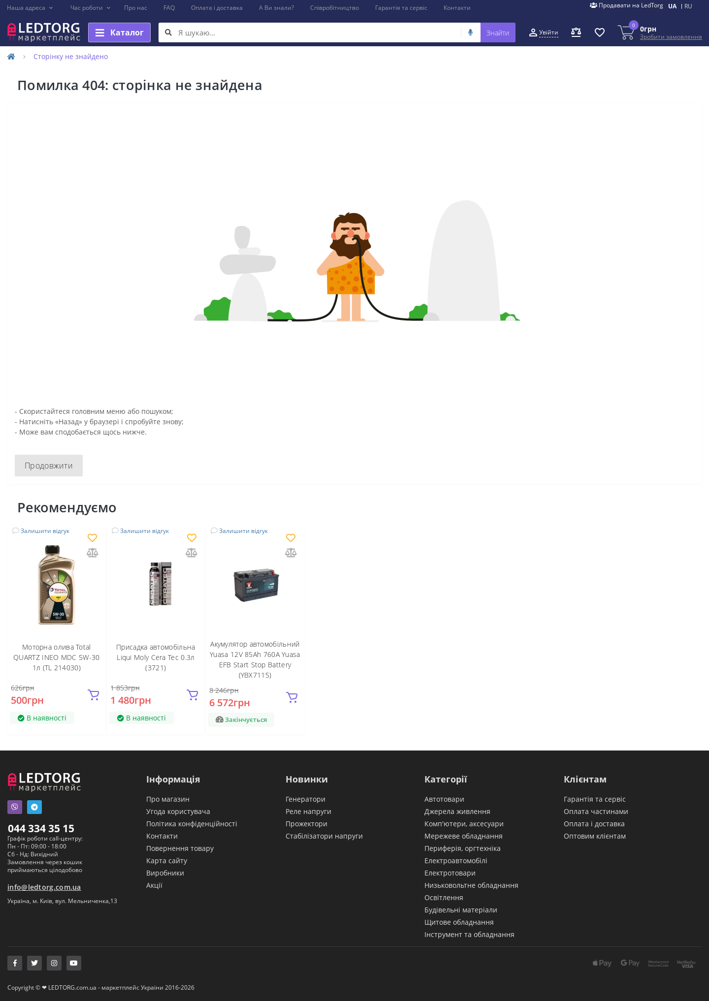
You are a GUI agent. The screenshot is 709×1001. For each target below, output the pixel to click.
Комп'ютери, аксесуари (464, 823)
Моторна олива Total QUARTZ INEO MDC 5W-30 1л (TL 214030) (56, 657)
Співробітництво (334, 7)
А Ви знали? (276, 7)
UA (672, 6)
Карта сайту (166, 860)
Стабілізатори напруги (324, 836)
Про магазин (168, 799)
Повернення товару (180, 848)
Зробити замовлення (671, 36)
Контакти (457, 7)
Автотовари (444, 799)
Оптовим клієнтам (595, 836)
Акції (154, 885)
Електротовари (450, 872)
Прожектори (306, 823)
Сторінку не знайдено (70, 56)
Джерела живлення (457, 811)
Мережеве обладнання (463, 836)
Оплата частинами (596, 811)
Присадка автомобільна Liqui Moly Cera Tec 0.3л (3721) (155, 657)
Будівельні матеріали (460, 909)
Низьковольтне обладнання (471, 885)
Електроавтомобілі (455, 860)
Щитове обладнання (459, 922)
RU (688, 6)
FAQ (169, 7)
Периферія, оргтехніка (462, 848)
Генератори (305, 799)
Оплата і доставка (217, 7)
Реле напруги (308, 811)
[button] (30, 8)
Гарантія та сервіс (401, 7)
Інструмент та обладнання (469, 934)
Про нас (135, 7)
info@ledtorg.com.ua (44, 887)
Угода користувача (178, 811)
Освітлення (443, 897)
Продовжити (49, 465)
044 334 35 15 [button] (41, 828)
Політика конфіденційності (191, 823)
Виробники (165, 872)
